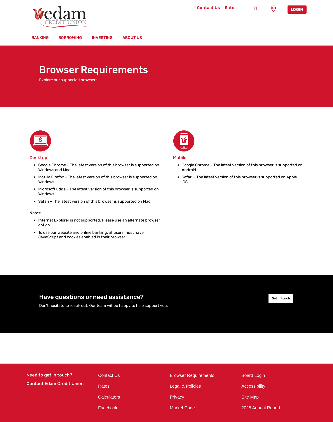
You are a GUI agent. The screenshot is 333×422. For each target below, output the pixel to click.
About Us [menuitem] (132, 37)
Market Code (182, 407)
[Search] (256, 8)
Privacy (177, 397)
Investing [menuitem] (102, 37)
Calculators (109, 397)
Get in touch (281, 298)
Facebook (107, 407)
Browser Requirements (192, 375)
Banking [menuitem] (40, 37)
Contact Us (208, 7)
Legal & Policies (185, 386)
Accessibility (253, 386)
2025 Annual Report (260, 407)
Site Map (250, 397)
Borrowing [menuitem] (70, 37)
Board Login (253, 375)
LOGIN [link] (297, 9)
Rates (231, 7)
